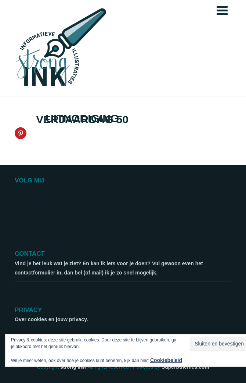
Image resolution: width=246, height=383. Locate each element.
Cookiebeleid (166, 360)
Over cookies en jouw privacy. (51, 319)
